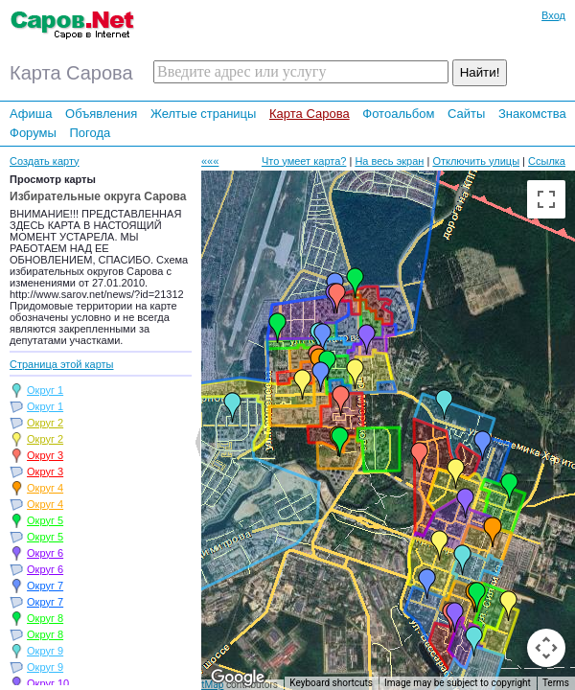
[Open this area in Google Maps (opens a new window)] (237, 677)
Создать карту (45, 161)
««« (209, 161)
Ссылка (546, 161)
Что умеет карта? (304, 161)
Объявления (101, 113)
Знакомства (532, 113)
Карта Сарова (309, 113)
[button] (233, 407)
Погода (89, 133)
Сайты (466, 113)
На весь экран (389, 161)
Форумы (33, 133)
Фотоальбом (398, 113)
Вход (553, 15)
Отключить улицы (475, 161)
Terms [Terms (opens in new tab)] (555, 683)
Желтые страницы (203, 113)
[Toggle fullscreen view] (546, 199)
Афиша (31, 113)
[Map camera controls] (546, 648)
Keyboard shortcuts (331, 683)
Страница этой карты (62, 364)
